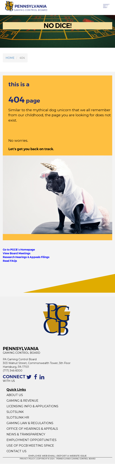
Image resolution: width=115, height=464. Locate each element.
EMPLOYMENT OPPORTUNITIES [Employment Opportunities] (32, 440)
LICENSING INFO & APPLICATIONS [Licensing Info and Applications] (32, 406)
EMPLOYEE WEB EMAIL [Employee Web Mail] (42, 455)
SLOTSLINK (15, 412)
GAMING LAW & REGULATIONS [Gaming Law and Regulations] (30, 423)
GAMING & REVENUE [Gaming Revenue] (22, 400)
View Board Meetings (16, 253)
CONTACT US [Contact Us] (16, 451)
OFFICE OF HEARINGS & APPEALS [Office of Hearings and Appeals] (32, 428)
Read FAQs (10, 261)
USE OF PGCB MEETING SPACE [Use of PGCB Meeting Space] (30, 445)
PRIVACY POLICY (27, 459)
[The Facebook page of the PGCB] (36, 379)
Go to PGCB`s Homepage (19, 249)
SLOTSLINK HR (18, 417)
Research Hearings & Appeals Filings (26, 257)
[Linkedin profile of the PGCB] (43, 379)
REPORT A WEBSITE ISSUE (72, 455)
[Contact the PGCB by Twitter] (29, 379)
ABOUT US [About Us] (15, 395)
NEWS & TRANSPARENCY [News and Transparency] (26, 434)
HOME (10, 58)
